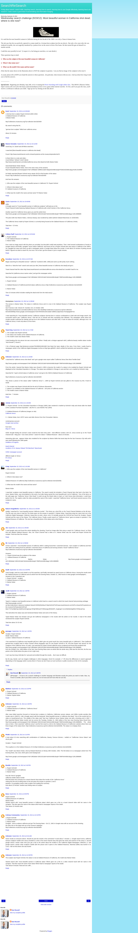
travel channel (10, 446)
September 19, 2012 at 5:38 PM (31, 673)
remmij (8, 403)
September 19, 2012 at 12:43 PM (20, 570)
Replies (10, 669)
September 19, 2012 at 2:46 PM (22, 704)
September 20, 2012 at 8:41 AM (22, 836)
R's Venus (9, 458)
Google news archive (12, 423)
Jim (7, 528)
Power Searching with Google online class (57, 84)
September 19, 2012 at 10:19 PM (30, 815)
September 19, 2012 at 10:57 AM (23, 259)
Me (6, 543)
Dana (7, 794)
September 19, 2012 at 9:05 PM (19, 794)
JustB (7, 591)
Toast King (9, 330)
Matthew (8, 688)
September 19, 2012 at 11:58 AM (18, 543)
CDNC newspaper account (14, 452)
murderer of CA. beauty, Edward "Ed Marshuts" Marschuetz (24, 448)
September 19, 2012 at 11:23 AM (22, 357)
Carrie (8, 201)
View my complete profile (17, 912)
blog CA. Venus (10, 429)
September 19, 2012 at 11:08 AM (24, 301)
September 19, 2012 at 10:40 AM (20, 201)
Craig (7, 466)
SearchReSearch (13, 5)
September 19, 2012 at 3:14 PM (20, 734)
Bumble (8, 765)
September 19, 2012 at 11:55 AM (19, 528)
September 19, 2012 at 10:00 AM (20, 111)
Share (4, 101)
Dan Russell (14, 673)
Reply (7, 138)
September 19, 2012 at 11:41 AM (20, 466)
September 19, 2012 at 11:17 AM (23, 330)
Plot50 (8, 734)
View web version (46, 904)
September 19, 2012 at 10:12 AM (27, 144)
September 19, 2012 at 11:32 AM (21, 403)
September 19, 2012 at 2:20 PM (21, 688)
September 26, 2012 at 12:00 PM (22, 855)
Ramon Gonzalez (11, 144)
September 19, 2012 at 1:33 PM (22, 631)
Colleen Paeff (10, 234)
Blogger (49, 931)
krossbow (9, 259)
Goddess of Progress (12, 442)
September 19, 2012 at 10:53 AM (25, 234)
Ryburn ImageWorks (12, 508)
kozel (7, 111)
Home (46, 901)
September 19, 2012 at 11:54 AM (30, 508)
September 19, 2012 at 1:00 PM (19, 591)
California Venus (11, 413)
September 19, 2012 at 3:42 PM (21, 765)
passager (9, 631)
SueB (7, 570)
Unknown (9, 357)
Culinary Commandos (13, 815)
